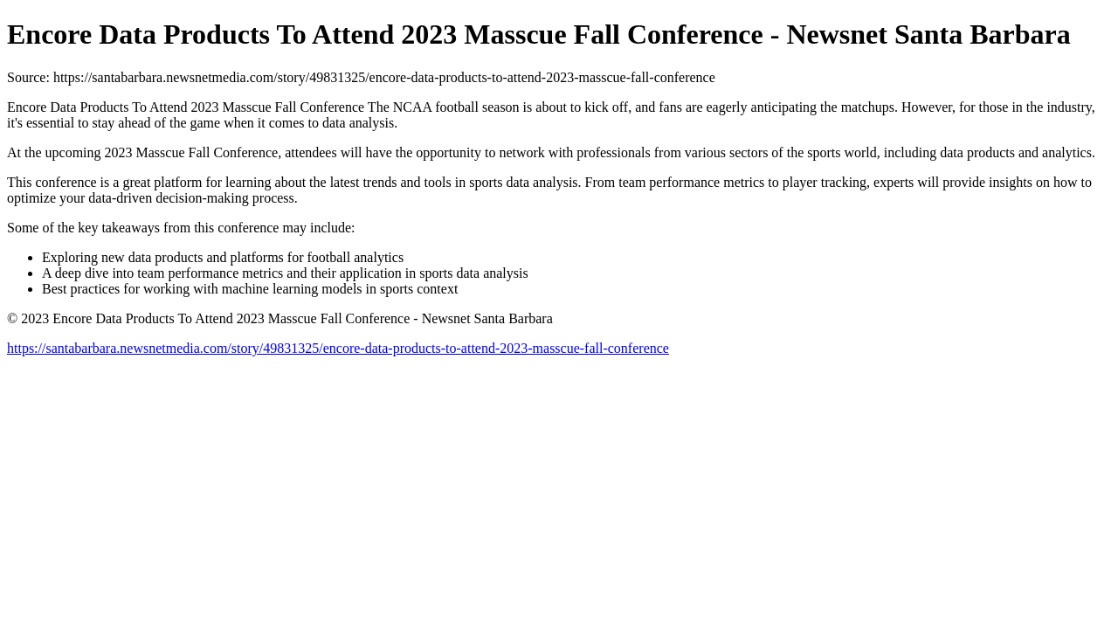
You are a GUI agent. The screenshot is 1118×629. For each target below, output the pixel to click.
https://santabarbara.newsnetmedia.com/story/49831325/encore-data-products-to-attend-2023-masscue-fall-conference (338, 348)
